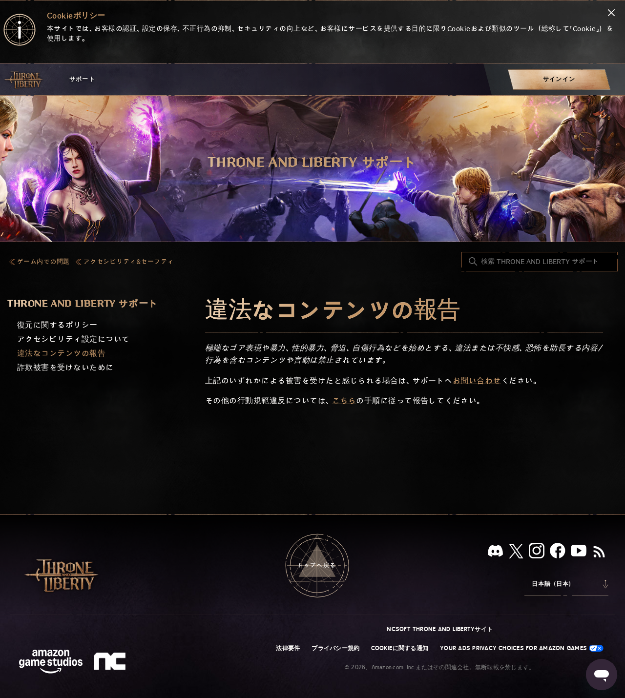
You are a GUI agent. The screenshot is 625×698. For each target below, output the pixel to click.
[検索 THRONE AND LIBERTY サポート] (539, 261)
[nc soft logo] (111, 663)
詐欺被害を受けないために (65, 368)
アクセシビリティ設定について (73, 339)
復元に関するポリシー (57, 325)
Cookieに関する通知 (399, 648)
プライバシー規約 (335, 648)
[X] (516, 552)
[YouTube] (578, 552)
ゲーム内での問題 (43, 262)
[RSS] (599, 552)
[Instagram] (536, 552)
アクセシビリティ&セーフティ (128, 262)
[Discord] (495, 553)
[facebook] (557, 552)
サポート (82, 79)
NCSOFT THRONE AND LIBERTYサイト (440, 629)
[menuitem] (559, 79)
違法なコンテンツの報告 (61, 353)
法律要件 (288, 648)
